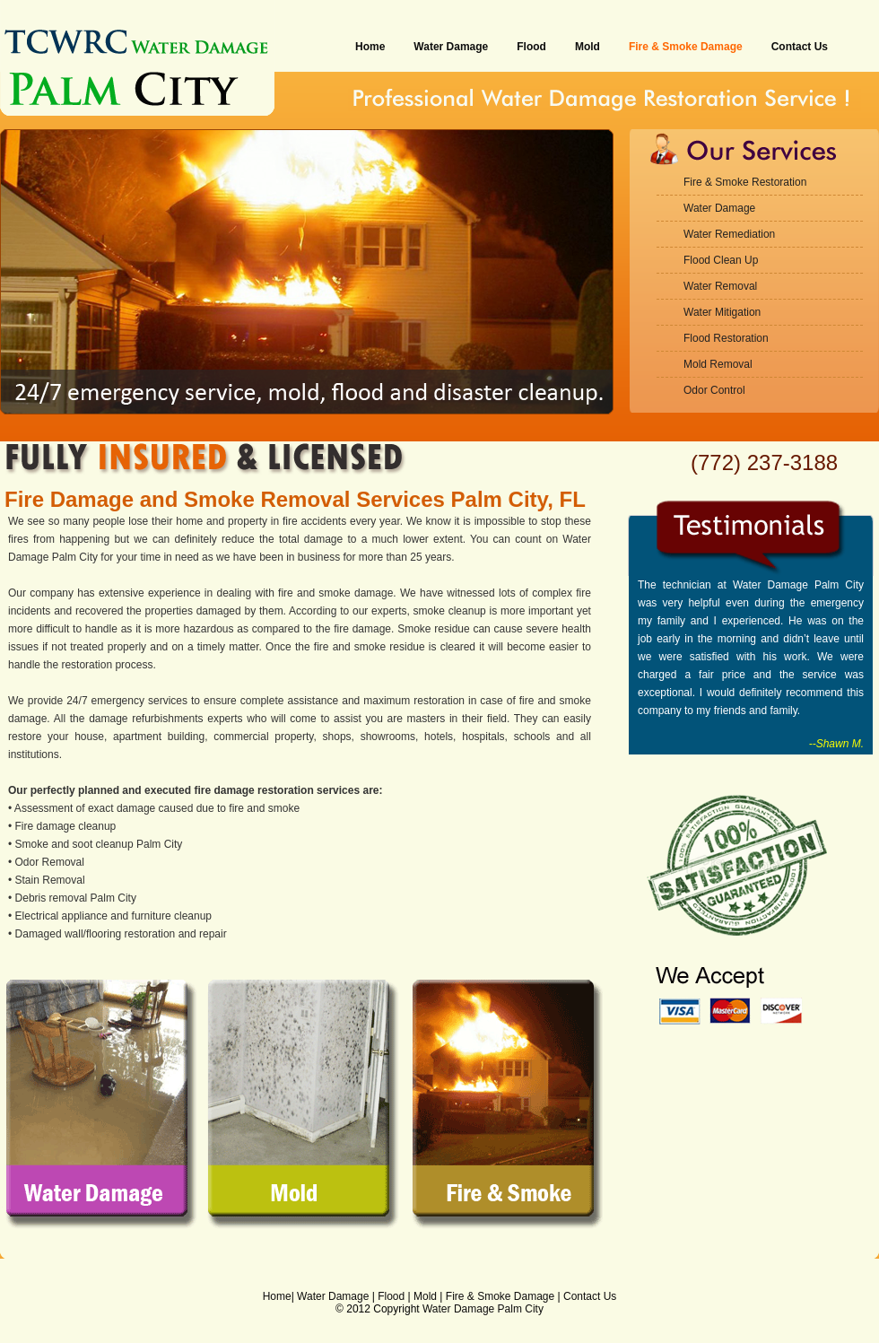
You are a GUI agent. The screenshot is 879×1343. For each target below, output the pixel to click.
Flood (531, 46)
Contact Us (799, 46)
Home (370, 46)
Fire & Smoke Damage (686, 46)
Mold (587, 46)
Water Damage (450, 46)
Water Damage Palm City (483, 1309)
